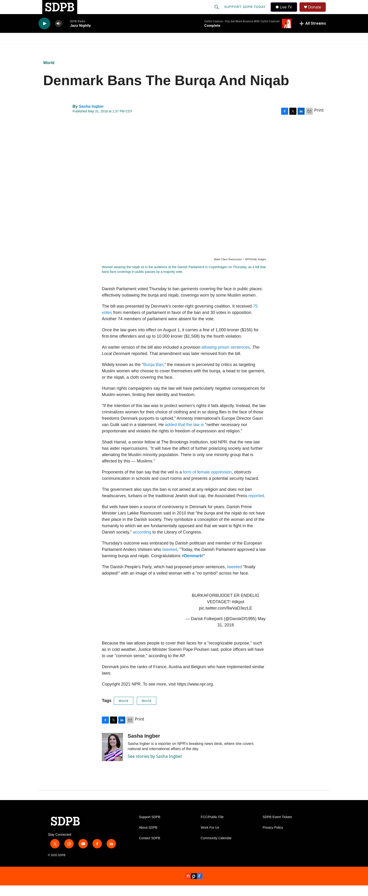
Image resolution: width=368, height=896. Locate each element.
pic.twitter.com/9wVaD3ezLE (225, 618)
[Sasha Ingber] (112, 757)
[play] (44, 34)
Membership (227, 49)
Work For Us (210, 838)
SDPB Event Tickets (277, 827)
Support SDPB (149, 827)
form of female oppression (207, 482)
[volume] (58, 34)
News (81, 49)
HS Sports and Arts (116, 49)
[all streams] (313, 34)
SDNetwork (306, 49)
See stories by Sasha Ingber (155, 767)
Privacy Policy (273, 838)
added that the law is (184, 435)
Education (157, 49)
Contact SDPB (149, 848)
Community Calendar (216, 848)
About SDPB (148, 838)
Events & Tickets (266, 49)
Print (319, 120)
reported (256, 506)
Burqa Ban (153, 375)
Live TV (285, 12)
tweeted (169, 560)
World (146, 711)
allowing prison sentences (225, 357)
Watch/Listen (51, 49)
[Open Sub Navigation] (69, 49)
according (142, 542)
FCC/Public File (212, 827)
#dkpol (238, 612)
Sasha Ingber (91, 117)
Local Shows (191, 49)
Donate (317, 12)
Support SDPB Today (245, 12)
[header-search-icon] (217, 12)
